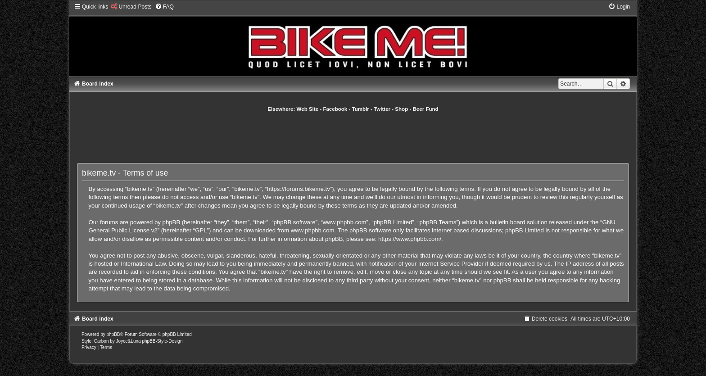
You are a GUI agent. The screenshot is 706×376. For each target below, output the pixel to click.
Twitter (382, 109)
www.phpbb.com (313, 230)
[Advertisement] (353, 137)
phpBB (113, 334)
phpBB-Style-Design (162, 341)
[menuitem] (130, 7)
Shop (401, 109)
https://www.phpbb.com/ (409, 239)
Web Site (308, 109)
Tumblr (360, 109)
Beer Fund (426, 109)
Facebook (335, 109)
